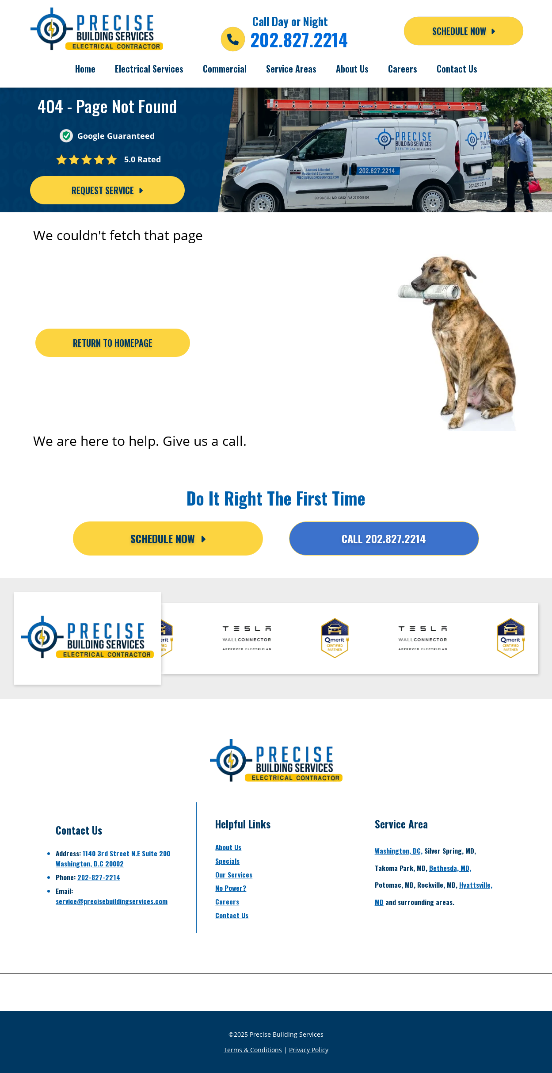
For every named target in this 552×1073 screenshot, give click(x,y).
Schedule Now (168, 538)
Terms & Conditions (253, 1050)
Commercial (225, 68)
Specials (227, 861)
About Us (352, 68)
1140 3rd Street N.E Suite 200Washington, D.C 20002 (113, 858)
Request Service (107, 190)
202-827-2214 (98, 877)
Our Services (233, 874)
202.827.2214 (299, 39)
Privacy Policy (308, 1050)
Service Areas (291, 68)
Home (85, 68)
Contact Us (457, 68)
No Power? (230, 888)
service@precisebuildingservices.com (112, 901)
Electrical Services (149, 68)
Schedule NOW (463, 31)
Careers (402, 68)
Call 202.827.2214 (384, 538)
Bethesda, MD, (450, 868)
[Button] (112, 343)
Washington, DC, (399, 850)
